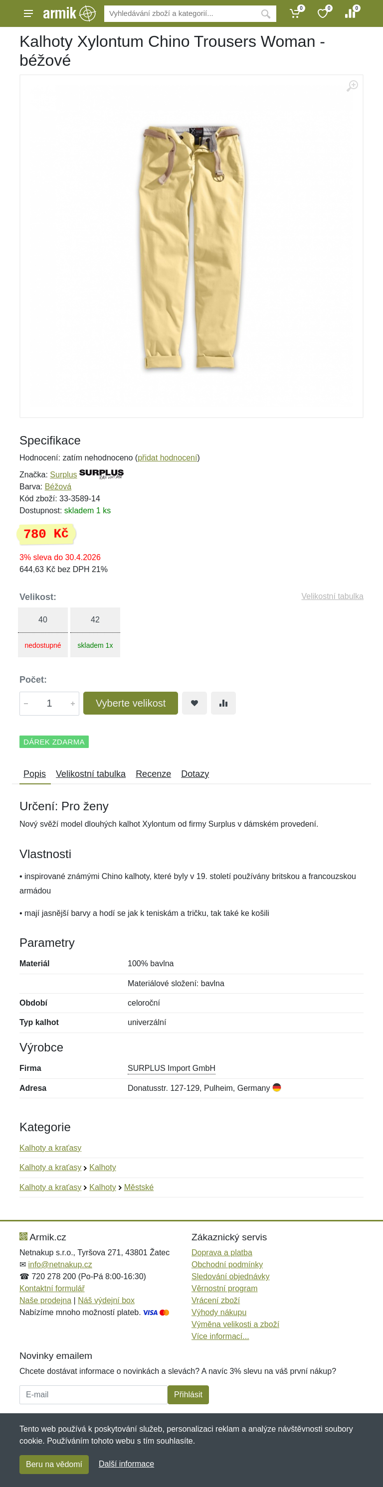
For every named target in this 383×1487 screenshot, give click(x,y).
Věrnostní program (225, 1288)
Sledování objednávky (231, 1276)
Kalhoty (102, 1167)
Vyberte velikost (131, 703)
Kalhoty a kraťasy (50, 1148)
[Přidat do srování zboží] (223, 703)
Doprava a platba (222, 1252)
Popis (34, 774)
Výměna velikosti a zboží (235, 1324)
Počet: (33, 680)
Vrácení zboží (216, 1300)
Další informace (126, 1464)
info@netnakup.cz (60, 1264)
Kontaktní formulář (52, 1288)
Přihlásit (188, 1394)
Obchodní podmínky (227, 1264)
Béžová (58, 486)
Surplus (63, 474)
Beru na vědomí (54, 1464)
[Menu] (28, 13)
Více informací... (220, 1336)
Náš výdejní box (106, 1300)
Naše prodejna (45, 1300)
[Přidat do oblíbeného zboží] (194, 703)
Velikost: (37, 597)
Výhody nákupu (219, 1312)
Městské (139, 1187)
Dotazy (195, 774)
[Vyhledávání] (179, 13)
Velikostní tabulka (332, 596)
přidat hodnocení (167, 457)
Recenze (153, 774)
